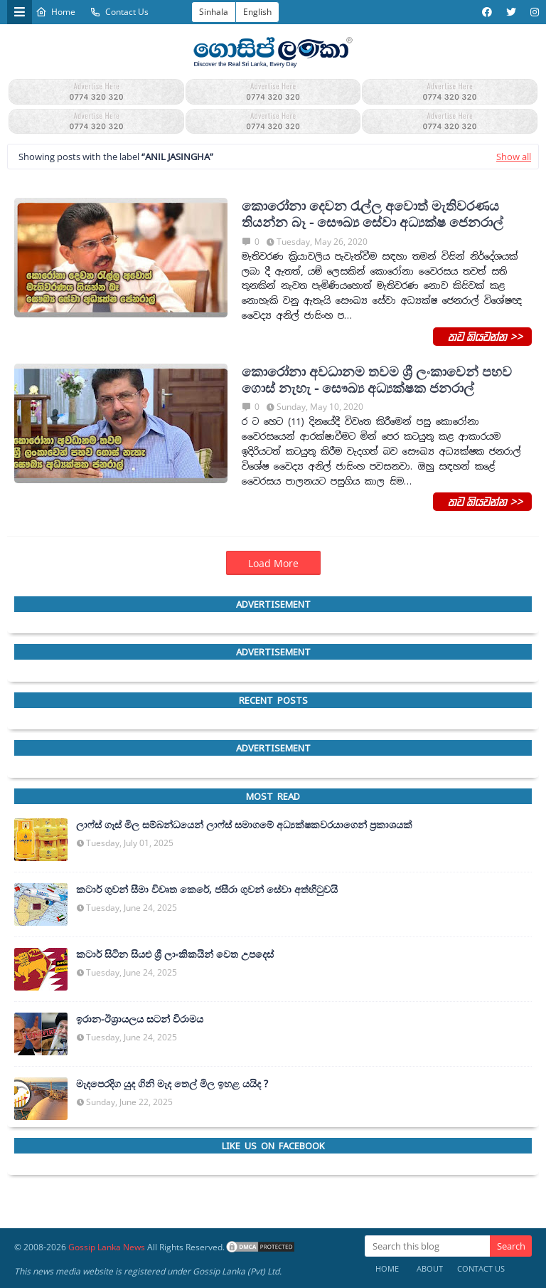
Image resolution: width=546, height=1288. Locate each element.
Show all (513, 156)
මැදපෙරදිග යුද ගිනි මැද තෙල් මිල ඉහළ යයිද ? (172, 1083)
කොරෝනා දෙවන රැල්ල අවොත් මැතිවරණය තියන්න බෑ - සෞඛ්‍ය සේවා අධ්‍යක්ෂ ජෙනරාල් (372, 214)
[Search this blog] (427, 1246)
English (257, 12)
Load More (273, 563)
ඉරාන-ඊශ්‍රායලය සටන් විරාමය (139, 1019)
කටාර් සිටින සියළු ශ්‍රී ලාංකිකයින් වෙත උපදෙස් (175, 954)
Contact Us (119, 12)
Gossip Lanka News (106, 1247)
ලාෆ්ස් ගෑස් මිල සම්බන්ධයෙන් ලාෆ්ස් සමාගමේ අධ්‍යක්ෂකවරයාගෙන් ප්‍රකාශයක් (244, 824)
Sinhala (213, 12)
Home (55, 12)
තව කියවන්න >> (482, 336)
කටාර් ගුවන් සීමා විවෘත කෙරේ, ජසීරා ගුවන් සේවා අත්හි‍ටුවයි (207, 889)
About (430, 1268)
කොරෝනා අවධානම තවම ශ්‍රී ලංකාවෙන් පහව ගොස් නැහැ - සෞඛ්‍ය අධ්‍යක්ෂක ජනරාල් (377, 380)
